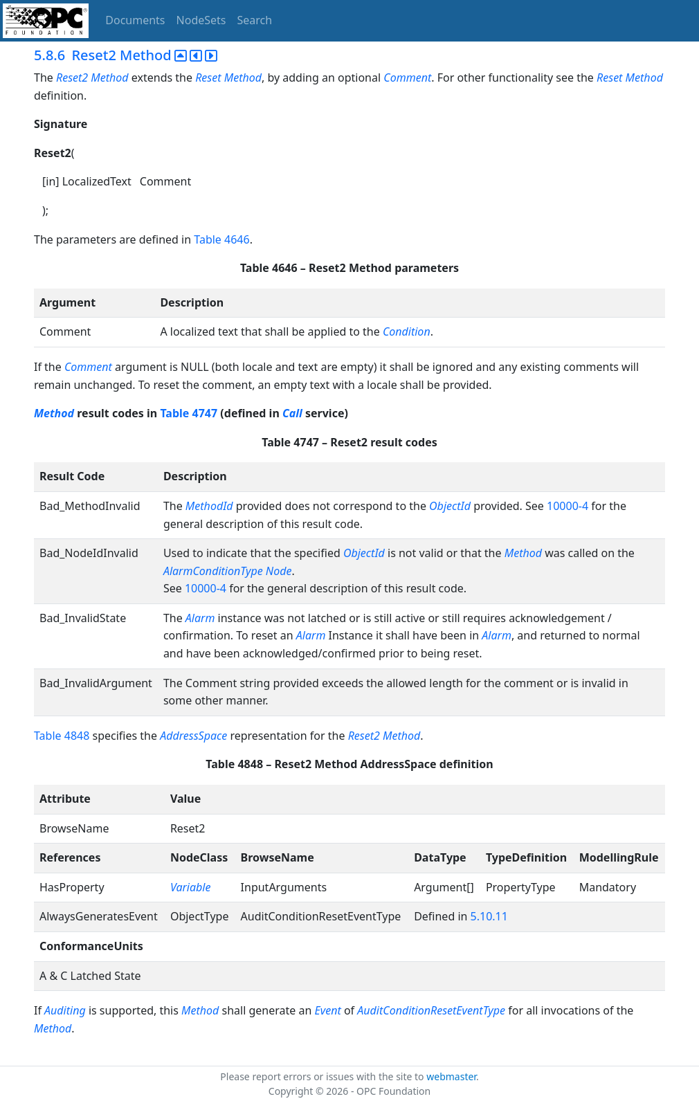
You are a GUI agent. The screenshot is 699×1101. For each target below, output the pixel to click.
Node (279, 571)
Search (255, 20)
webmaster (451, 1076)
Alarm (200, 618)
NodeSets (201, 20)
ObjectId (450, 505)
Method (109, 77)
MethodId (209, 505)
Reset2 (72, 77)
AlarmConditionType (213, 571)
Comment (407, 77)
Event (328, 1010)
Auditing (65, 1010)
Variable (190, 887)
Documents (135, 20)
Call (292, 413)
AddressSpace (193, 735)
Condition (406, 331)
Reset (208, 77)
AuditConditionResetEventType (431, 1010)
